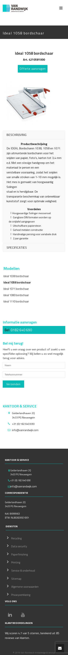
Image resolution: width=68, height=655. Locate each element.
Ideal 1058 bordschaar (17, 282)
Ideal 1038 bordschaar (16, 276)
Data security (16, 545)
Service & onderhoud (20, 570)
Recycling (14, 537)
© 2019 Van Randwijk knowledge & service (34, 652)
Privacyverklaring (18, 594)
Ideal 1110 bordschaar (16, 301)
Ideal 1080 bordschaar (16, 295)
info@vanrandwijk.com (25, 430)
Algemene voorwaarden (22, 586)
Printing (13, 562)
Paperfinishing (17, 554)
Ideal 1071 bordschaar (16, 289)
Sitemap (13, 578)
